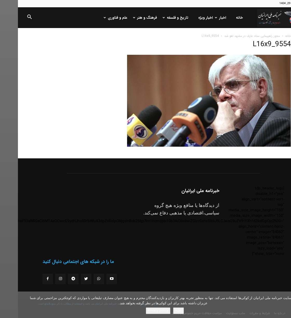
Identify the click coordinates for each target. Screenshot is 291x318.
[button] (11, 18)
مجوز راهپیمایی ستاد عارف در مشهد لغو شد (234, 35)
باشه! (160, 310)
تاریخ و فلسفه (158, 18)
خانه (221, 18)
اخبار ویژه (187, 18)
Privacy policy (140, 310)
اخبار (203, 18)
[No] (284, 304)
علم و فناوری (98, 18)
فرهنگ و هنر (127, 18)
